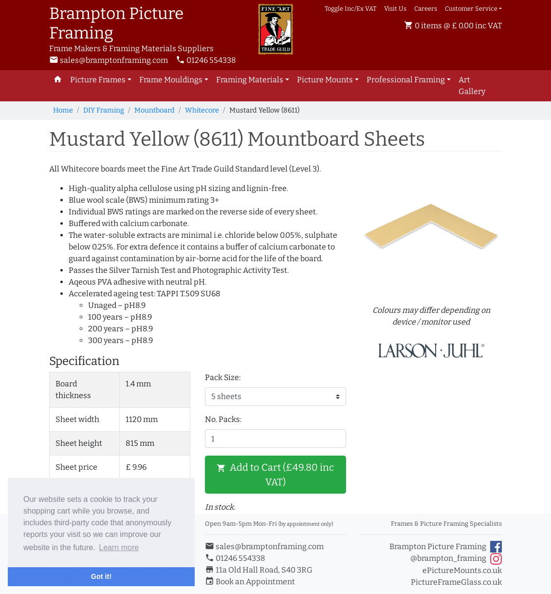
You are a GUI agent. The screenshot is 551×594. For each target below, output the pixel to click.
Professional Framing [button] (406, 79)
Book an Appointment (250, 581)
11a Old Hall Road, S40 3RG (258, 570)
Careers (425, 8)
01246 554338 (206, 60)
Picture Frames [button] (98, 79)
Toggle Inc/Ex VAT (350, 8)
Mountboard (154, 110)
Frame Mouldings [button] (170, 79)
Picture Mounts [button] (325, 79)
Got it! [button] (101, 576)
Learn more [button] (119, 547)
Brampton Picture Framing (445, 547)
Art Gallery (472, 85)
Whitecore (202, 110)
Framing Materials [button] (249, 79)
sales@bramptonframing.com (108, 60)
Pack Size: (222, 377)
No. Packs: (223, 419)
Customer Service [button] (471, 8)
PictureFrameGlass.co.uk (456, 582)
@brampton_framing (456, 559)
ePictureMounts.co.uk (462, 570)
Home (63, 110)
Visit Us (395, 8)
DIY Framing (103, 110)
